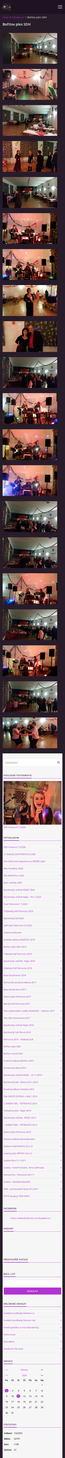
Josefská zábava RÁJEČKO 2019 (19, 939)
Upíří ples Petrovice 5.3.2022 (17, 925)
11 (18, 1396)
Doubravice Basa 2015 (14, 1067)
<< (6, 1369)
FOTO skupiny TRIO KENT (16, 1196)
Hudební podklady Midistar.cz (18, 1313)
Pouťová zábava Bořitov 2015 (18, 1060)
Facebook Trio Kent (13, 1348)
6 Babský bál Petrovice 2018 (17, 968)
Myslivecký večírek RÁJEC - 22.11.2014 (22, 1075)
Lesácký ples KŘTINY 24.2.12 (17, 1153)
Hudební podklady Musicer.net (19, 1320)
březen (24, 1369)
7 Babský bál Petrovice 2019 (17, 953)
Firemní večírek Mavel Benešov (19, 1139)
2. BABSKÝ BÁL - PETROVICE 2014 (20, 1103)
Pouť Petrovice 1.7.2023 (15, 904)
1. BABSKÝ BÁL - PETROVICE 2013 (20, 1124)
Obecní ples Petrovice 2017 (17, 996)
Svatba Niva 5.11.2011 (14, 1160)
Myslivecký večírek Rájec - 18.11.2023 (22, 896)
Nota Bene (8, 1341)
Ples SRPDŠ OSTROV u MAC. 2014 (20, 1096)
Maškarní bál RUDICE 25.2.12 (18, 1146)
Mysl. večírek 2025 (12, 882)
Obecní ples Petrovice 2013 (17, 1131)
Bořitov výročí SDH (13, 1053)
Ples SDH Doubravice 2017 (16, 1018)
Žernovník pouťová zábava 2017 (19, 982)
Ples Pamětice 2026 (13, 868)
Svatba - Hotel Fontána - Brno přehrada (23, 1167)
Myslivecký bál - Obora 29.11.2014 (20, 1082)
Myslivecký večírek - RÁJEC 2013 (19, 1117)
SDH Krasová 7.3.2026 (14, 827)
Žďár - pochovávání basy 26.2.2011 (21, 1188)
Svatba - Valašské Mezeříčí (16, 1181)
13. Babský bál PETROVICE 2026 (19, 854)
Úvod (5, 17)
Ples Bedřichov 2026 (13, 875)
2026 (24, 1375)
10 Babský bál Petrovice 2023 (18, 911)
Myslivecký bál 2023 (13, 918)
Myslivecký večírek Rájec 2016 (18, 1025)
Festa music (9, 1334)
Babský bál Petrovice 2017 (16, 1003)
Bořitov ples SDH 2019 (14, 946)
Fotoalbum (18, 17)
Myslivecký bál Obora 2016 (17, 1032)
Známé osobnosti (12, 932)
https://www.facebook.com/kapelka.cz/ (30, 1218)
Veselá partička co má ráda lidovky (21, 1327)
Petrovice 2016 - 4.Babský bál (18, 1039)
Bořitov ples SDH (12, 1046)
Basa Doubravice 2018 (14, 975)
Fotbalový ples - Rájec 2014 (17, 1110)
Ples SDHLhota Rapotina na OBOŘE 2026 (24, 861)
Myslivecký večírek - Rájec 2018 (19, 961)
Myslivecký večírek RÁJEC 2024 (19, 889)
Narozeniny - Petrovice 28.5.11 (18, 1174)
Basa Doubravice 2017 (14, 989)
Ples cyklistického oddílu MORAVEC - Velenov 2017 (29, 1010)
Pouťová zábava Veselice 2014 (18, 1089)
